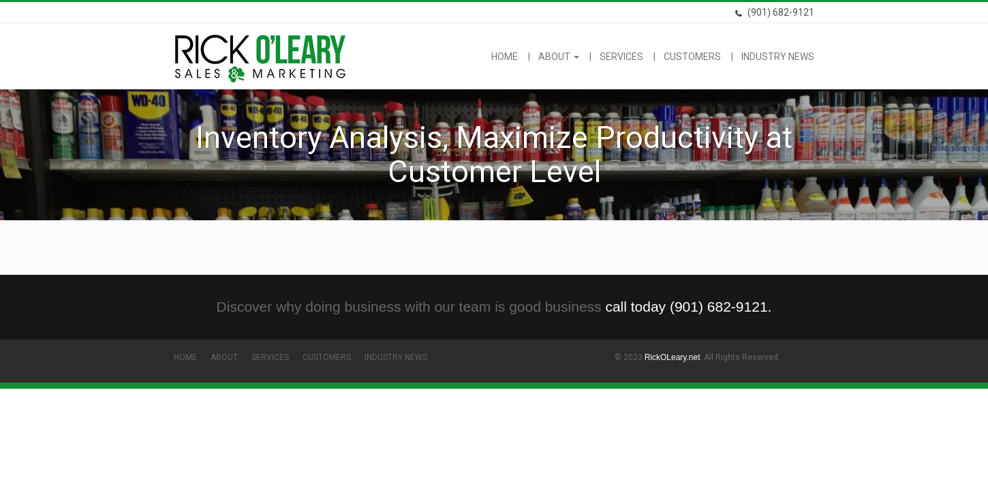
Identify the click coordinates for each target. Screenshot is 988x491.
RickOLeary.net (672, 357)
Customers (692, 56)
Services (621, 56)
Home (504, 56)
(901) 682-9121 (774, 12)
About (558, 56)
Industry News (777, 56)
